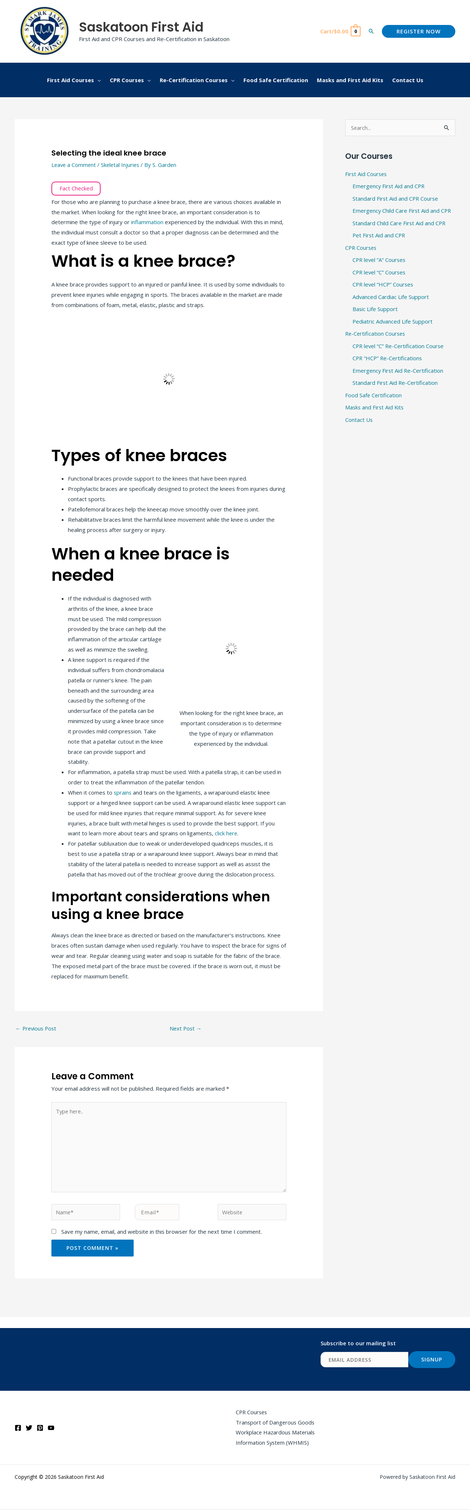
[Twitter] (29, 1429)
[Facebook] (18, 1429)
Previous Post (36, 1028)
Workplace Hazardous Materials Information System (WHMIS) (275, 1438)
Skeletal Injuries (122, 164)
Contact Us (359, 422)
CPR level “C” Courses (379, 273)
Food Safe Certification (373, 397)
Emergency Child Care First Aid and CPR (402, 211)
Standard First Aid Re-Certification (395, 385)
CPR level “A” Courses (379, 261)
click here (226, 833)
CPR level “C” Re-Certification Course (398, 347)
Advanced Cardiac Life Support (390, 298)
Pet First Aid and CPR (379, 236)
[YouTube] (51, 1429)
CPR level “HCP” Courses (383, 285)
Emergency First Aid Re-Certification (398, 372)
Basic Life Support (375, 310)
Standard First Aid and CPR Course (396, 199)
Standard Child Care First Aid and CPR (399, 223)
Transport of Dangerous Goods (275, 1423)
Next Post (186, 1028)
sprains (123, 792)
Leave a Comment (74, 164)
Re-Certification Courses (376, 335)
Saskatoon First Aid (141, 27)
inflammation (147, 222)
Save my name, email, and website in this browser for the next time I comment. (161, 1232)
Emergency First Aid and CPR (389, 186)
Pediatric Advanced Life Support (392, 323)
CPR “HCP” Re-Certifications (388, 360)
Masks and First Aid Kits (375, 409)
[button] (371, 31)
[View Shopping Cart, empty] (340, 31)
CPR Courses (361, 248)
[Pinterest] (40, 1429)
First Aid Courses (366, 174)
